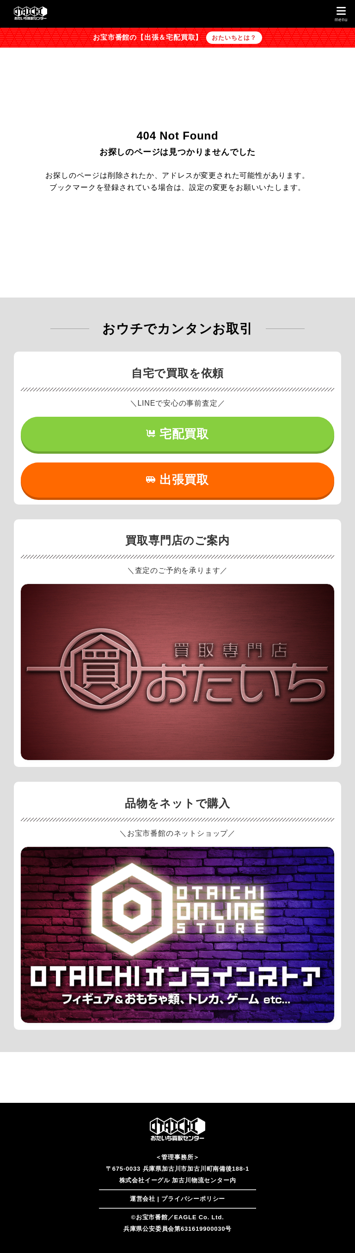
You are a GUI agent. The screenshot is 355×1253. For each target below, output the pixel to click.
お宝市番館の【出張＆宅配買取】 (147, 37)
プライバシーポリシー (193, 1198)
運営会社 (142, 1198)
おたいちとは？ (234, 37)
